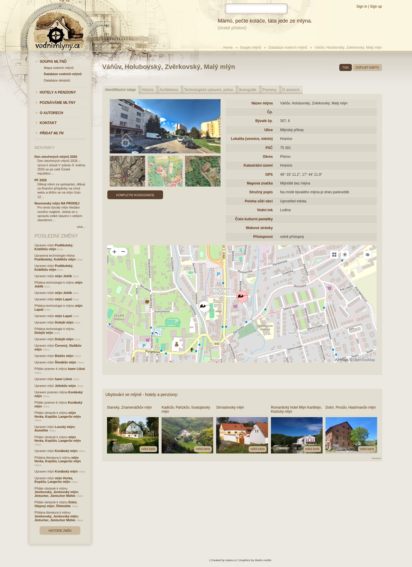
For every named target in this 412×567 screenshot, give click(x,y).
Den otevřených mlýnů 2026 (56, 156)
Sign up (376, 6)
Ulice (268, 130)
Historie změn (59, 530)
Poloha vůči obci (259, 201)
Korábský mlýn (66, 451)
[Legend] (367, 255)
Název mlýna (262, 103)
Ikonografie (247, 90)
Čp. (270, 112)
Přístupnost (263, 237)
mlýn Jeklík (63, 276)
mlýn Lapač (63, 299)
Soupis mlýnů (250, 47)
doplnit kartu (367, 67)
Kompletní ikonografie (135, 195)
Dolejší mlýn (64, 322)
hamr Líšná (76, 368)
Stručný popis (261, 192)
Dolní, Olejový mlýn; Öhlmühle (56, 504)
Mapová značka (260, 183)
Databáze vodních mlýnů (288, 47)
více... (81, 227)
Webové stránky (259, 228)
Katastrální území (258, 165)
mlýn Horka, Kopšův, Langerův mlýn (58, 414)
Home (228, 47)
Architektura (169, 90)
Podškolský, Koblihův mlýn (54, 247)
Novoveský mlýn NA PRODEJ (57, 203)
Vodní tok (265, 210)
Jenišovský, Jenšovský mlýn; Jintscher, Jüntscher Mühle (57, 493)
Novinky (45, 147)
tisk (345, 67)
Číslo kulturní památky (254, 219)
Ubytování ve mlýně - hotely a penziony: (142, 394)
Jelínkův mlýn (65, 385)
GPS (269, 174)
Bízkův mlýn (64, 356)
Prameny (269, 90)
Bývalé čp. (264, 121)
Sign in (361, 6)
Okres (268, 157)
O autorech (291, 90)
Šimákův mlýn (65, 362)
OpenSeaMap (364, 360)
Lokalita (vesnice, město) (252, 139)
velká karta (148, 449)
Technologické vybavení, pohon (208, 90)
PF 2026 (41, 180)
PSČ (269, 148)
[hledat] (256, 9)
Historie (148, 90)
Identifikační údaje (120, 90)
